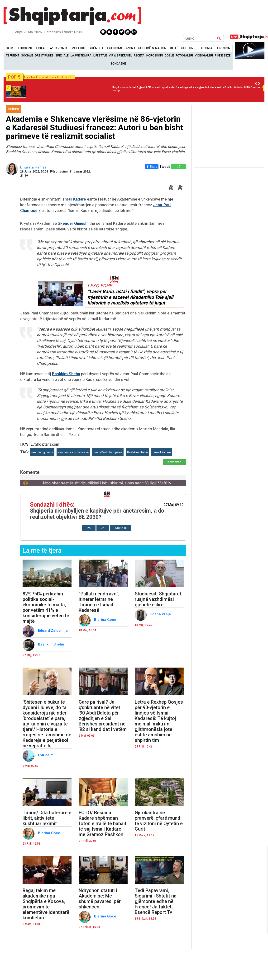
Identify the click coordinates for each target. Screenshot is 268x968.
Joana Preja (161, 614)
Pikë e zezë (222, 55)
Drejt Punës (44, 55)
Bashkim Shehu (66, 373)
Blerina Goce (105, 619)
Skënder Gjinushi (73, 223)
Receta (139, 55)
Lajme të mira (81, 55)
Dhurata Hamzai (34, 167)
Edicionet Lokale (35, 48)
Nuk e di (121, 528)
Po (89, 528)
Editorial (206, 48)
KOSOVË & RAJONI (153, 48)
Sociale (27, 55)
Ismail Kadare (74, 199)
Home (10, 48)
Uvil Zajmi (46, 755)
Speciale (62, 55)
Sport (129, 48)
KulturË (188, 48)
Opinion (223, 48)
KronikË (62, 48)
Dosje (169, 55)
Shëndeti (97, 48)
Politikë (79, 48)
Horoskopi (154, 55)
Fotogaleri (184, 55)
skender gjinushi (42, 452)
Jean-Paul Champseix (108, 452)
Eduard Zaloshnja (53, 630)
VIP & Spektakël (120, 55)
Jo (103, 528)
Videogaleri (204, 55)
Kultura (13, 109)
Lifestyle (100, 55)
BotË (174, 48)
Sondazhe (118, 63)
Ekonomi (114, 48)
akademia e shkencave (73, 452)
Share (151, 166)
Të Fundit (12, 55)
